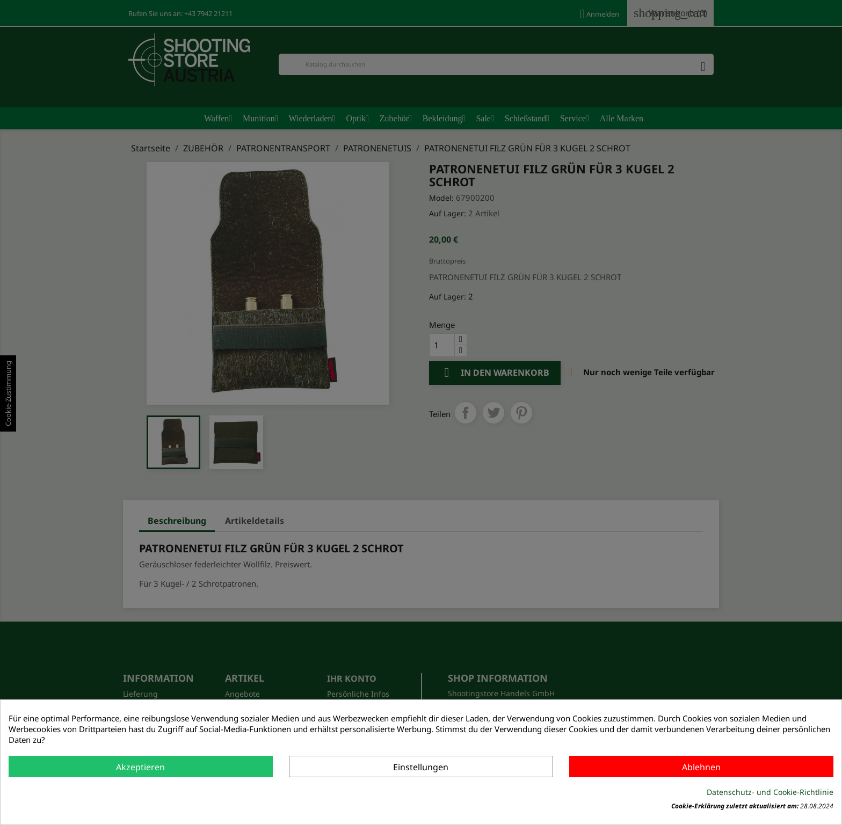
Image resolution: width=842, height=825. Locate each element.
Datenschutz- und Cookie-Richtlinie (770, 792)
